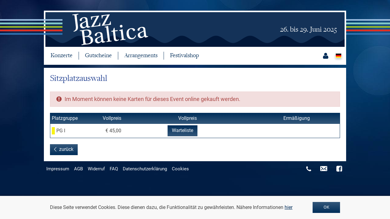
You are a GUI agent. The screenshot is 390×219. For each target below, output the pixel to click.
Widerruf (96, 169)
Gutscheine (98, 55)
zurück (66, 149)
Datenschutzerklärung (145, 169)
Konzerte (62, 55)
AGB (78, 169)
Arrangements (141, 55)
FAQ (114, 169)
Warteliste (182, 130)
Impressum (57, 169)
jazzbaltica (108, 29)
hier (288, 207)
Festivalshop (184, 55)
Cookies (180, 169)
